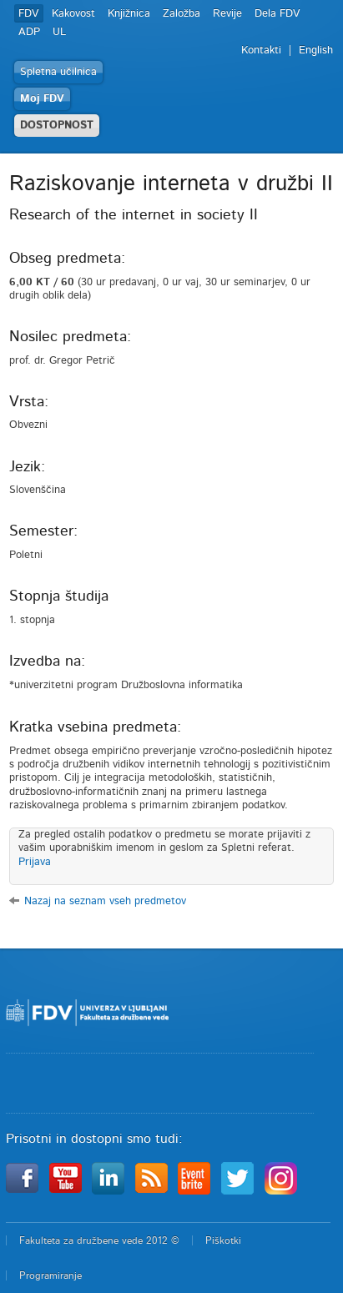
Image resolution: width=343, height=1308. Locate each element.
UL (59, 32)
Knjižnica (129, 13)
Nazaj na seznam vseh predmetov (105, 901)
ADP (29, 32)
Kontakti (261, 50)
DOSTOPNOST (56, 125)
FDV (28, 13)
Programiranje (50, 1275)
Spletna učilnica (58, 72)
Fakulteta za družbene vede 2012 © (99, 1240)
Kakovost (73, 13)
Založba (181, 13)
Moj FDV (42, 98)
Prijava (34, 862)
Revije (227, 13)
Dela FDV (277, 13)
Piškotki (223, 1240)
